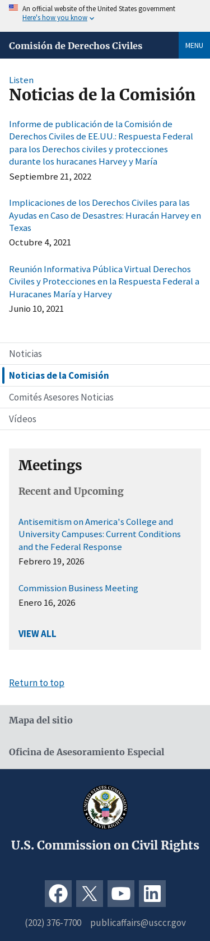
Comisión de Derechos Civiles (75, 45)
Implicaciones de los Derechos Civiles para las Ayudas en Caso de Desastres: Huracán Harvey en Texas (105, 215)
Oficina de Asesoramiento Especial (86, 752)
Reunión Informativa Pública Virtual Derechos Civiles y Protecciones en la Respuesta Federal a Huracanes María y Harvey (104, 281)
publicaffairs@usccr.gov (138, 922)
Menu (194, 45)
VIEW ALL (37, 634)
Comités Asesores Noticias (61, 397)
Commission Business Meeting (78, 588)
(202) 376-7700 (53, 922)
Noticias (25, 354)
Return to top (36, 683)
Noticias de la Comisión (59, 375)
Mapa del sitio (41, 720)
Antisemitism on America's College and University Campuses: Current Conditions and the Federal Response (99, 534)
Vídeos (22, 419)
